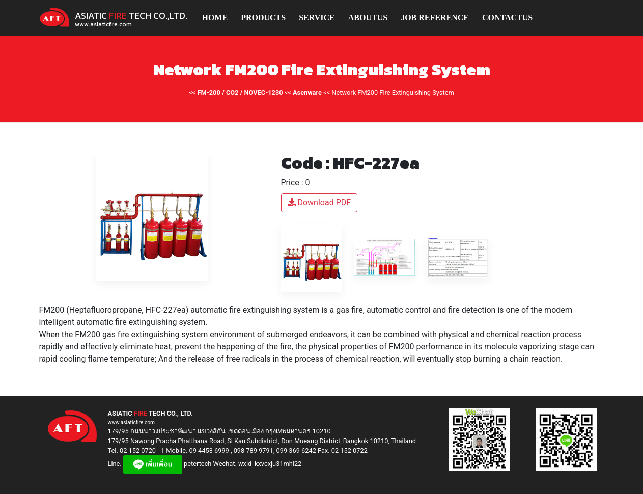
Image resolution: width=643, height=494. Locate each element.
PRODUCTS (263, 17)
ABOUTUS (367, 17)
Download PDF (319, 202)
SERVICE (317, 17)
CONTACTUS (507, 17)
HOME (215, 17)
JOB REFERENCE (435, 17)
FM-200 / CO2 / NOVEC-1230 (240, 92)
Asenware (307, 92)
